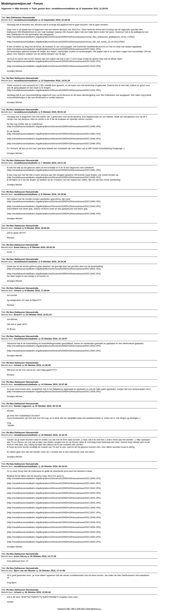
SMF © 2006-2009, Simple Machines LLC (86, 609)
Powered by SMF (63, 609)
